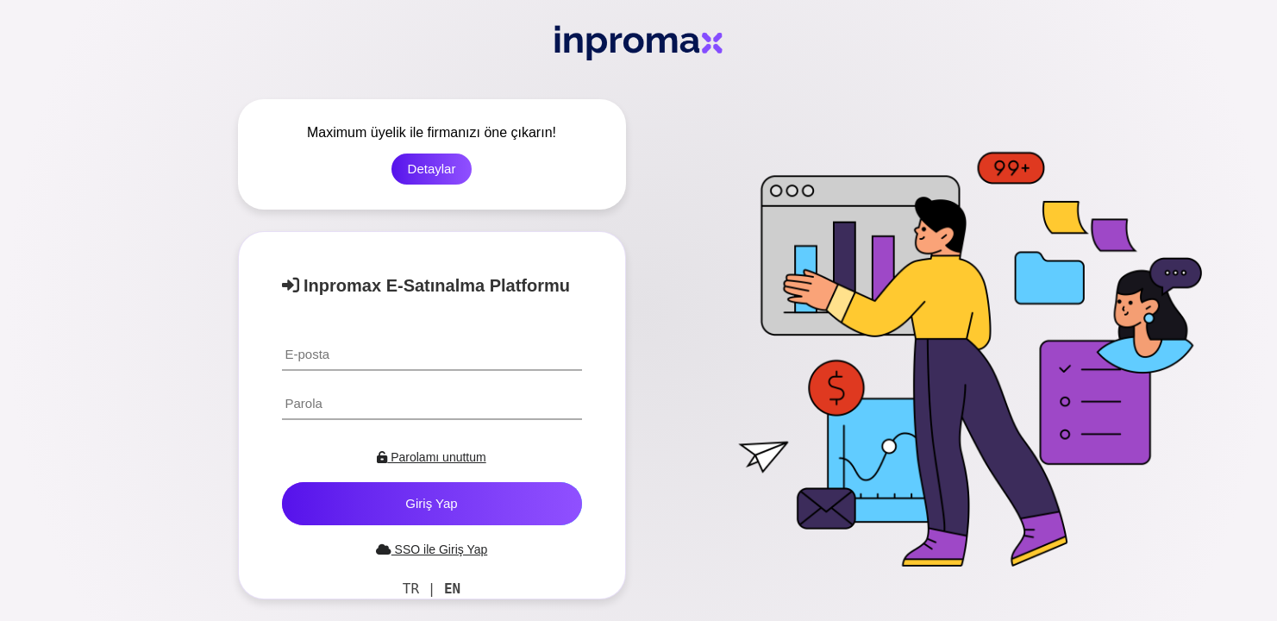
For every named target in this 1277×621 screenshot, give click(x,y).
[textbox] (432, 354)
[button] (432, 503)
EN (452, 588)
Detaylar (432, 168)
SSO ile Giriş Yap (432, 549)
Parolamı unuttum (431, 457)
